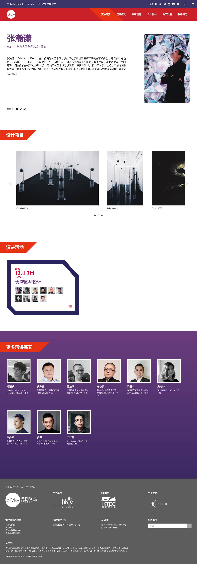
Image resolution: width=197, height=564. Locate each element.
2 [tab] (98, 215)
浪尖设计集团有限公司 (107, 392)
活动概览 (121, 14)
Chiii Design (72, 443)
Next (186, 183)
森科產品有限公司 (135, 392)
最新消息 (136, 14)
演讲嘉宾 (106, 14)
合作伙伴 (152, 14)
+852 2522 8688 (49, 4)
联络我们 (182, 14)
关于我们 (167, 14)
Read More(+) (13, 74)
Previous (10, 183)
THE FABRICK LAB (165, 392)
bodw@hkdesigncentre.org (22, 4)
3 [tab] (102, 215)
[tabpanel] (57, 180)
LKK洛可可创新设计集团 (47, 443)
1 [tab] (95, 215)
